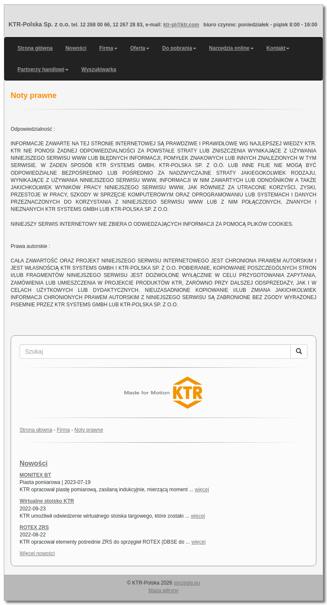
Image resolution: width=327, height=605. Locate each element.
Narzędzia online (231, 48)
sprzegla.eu (187, 583)
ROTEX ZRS (34, 527)
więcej (202, 490)
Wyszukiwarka (98, 69)
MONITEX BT (35, 475)
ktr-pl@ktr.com (181, 25)
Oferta (139, 48)
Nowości (76, 48)
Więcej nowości (37, 553)
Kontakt (278, 48)
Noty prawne (89, 430)
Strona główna (35, 48)
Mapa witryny (164, 590)
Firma (108, 48)
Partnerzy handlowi (43, 69)
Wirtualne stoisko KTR (47, 501)
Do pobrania (179, 48)
